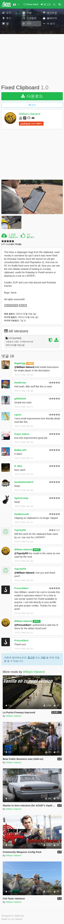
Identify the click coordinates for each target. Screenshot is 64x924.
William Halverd (29, 114)
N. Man (18, 466)
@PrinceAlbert (22, 625)
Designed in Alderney (12, 915)
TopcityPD (20, 530)
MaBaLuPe (20, 450)
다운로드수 (13, 237)
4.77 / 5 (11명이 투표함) (11, 244)
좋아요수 (30, 237)
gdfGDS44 (20, 398)
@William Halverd (24, 367)
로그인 (31, 657)
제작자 (36, 550)
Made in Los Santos (11, 919)
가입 (43, 657)
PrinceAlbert (21, 588)
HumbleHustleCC (24, 482)
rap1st (17, 414)
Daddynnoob (21, 514)
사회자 (30, 363)
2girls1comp (21, 498)
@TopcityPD (21, 553)
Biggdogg (19, 363)
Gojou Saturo (21, 434)
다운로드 (32, 96)
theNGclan (20, 382)
